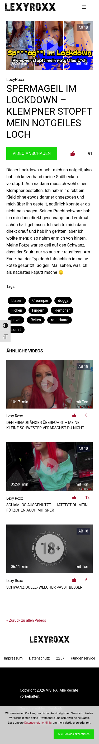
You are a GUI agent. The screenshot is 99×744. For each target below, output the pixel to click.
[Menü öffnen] (84, 7)
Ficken (16, 310)
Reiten (36, 320)
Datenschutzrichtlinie (37, 722)
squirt (16, 330)
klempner (62, 310)
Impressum (13, 658)
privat (16, 320)
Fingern (38, 310)
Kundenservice (83, 658)
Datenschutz (39, 658)
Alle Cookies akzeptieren (73, 734)
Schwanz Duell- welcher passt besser (44, 587)
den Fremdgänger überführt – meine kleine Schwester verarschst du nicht (45, 425)
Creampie (40, 300)
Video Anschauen (31, 153)
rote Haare (59, 320)
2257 (60, 658)
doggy (63, 300)
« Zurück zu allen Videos (26, 620)
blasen (16, 300)
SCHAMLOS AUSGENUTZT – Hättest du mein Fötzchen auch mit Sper (47, 508)
